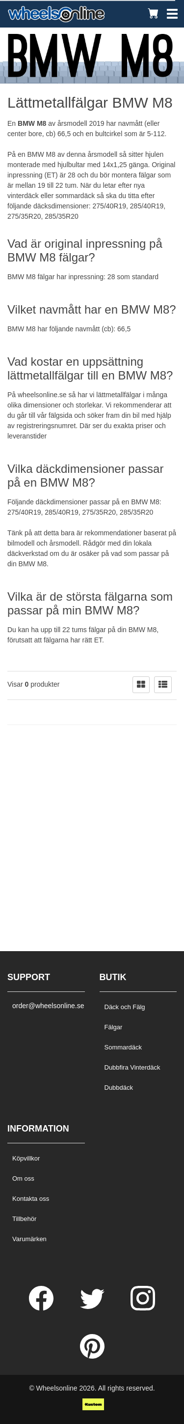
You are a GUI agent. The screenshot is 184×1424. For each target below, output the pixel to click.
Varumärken (29, 1239)
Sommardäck (123, 1047)
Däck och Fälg (125, 1007)
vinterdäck (23, 196)
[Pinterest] (92, 1356)
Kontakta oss (30, 1198)
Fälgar (114, 1027)
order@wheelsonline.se (46, 1006)
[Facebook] (42, 1308)
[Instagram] (142, 1308)
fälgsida (60, 415)
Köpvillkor (26, 1158)
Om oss (23, 1178)
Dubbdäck (119, 1087)
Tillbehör (24, 1218)
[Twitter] (93, 1308)
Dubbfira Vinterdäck (132, 1067)
